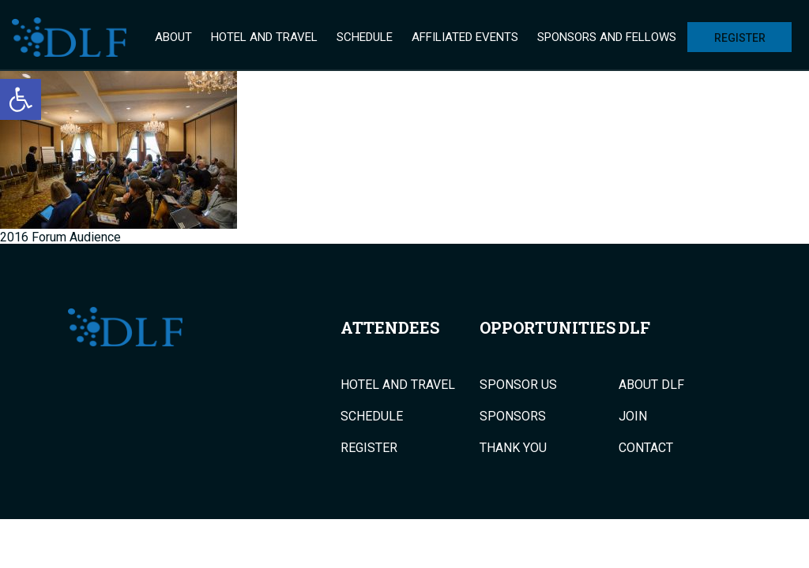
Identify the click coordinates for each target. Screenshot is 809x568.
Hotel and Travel (264, 37)
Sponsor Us (518, 385)
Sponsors (513, 416)
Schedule (365, 37)
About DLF (651, 385)
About (173, 37)
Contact (646, 448)
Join (633, 416)
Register (740, 38)
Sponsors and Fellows (606, 37)
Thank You (513, 448)
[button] (20, 99)
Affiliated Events (465, 37)
